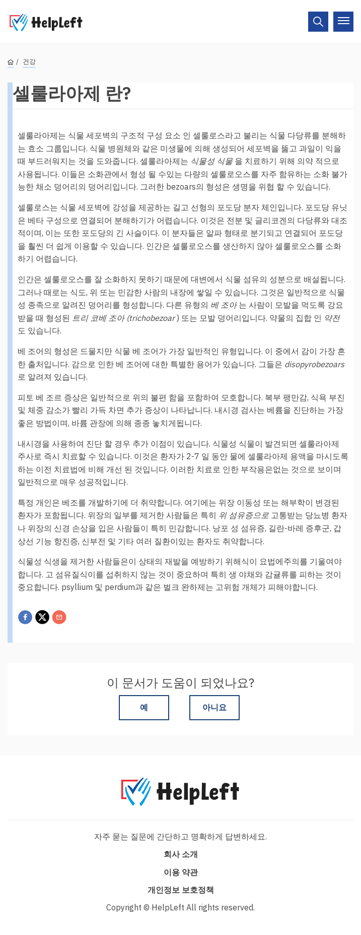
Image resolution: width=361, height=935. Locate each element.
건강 (29, 61)
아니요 (214, 707)
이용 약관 (181, 872)
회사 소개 (181, 854)
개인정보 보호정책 (181, 890)
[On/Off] (318, 22)
